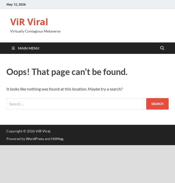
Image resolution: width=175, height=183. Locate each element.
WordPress (35, 138)
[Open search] (162, 48)
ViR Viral (29, 22)
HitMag (57, 138)
